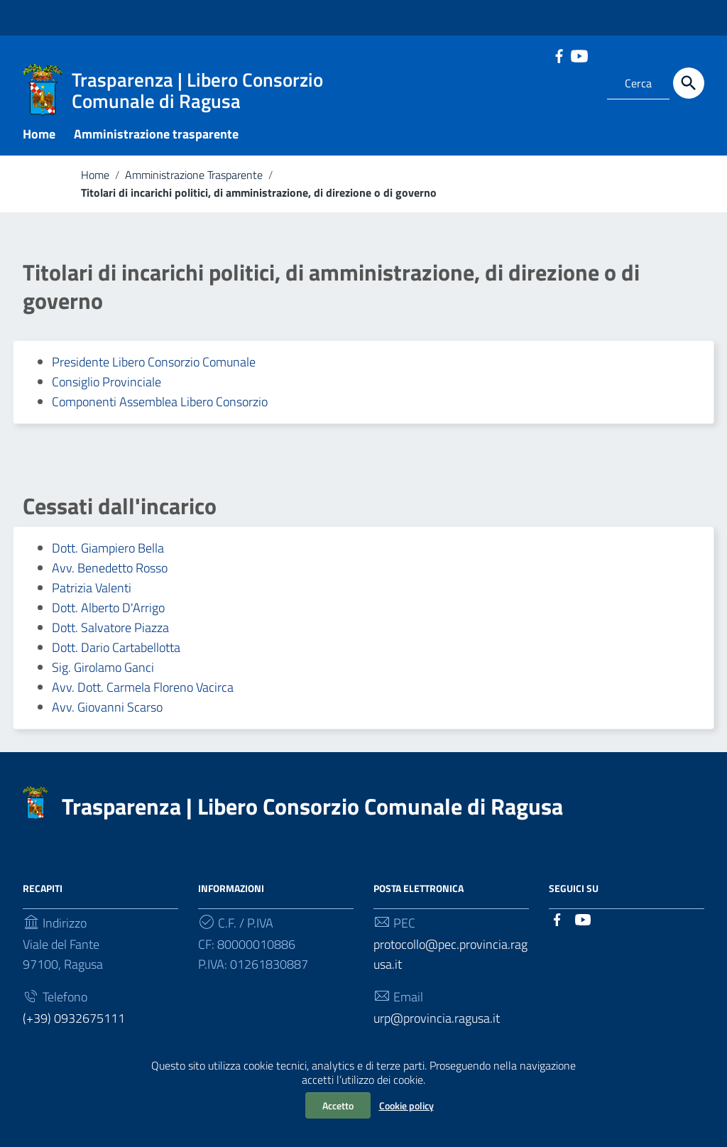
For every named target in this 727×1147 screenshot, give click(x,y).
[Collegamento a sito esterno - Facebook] (558, 54)
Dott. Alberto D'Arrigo (108, 611)
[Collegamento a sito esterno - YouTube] (578, 54)
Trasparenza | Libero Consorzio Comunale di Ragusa (312, 810)
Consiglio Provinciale (106, 385)
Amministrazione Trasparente (194, 178)
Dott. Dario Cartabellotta (116, 651)
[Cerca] (688, 83)
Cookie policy (406, 1105)
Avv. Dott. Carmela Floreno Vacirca (143, 690)
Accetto (338, 1105)
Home (39, 137)
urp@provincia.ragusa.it (436, 1021)
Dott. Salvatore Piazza (110, 631)
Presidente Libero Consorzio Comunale (154, 365)
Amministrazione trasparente (156, 137)
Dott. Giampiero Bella (108, 551)
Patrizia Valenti (91, 591)
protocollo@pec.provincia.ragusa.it (450, 957)
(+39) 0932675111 (74, 1021)
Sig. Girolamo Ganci (103, 670)
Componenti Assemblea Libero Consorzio (160, 405)
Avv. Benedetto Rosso (110, 571)
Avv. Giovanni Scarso (107, 710)
